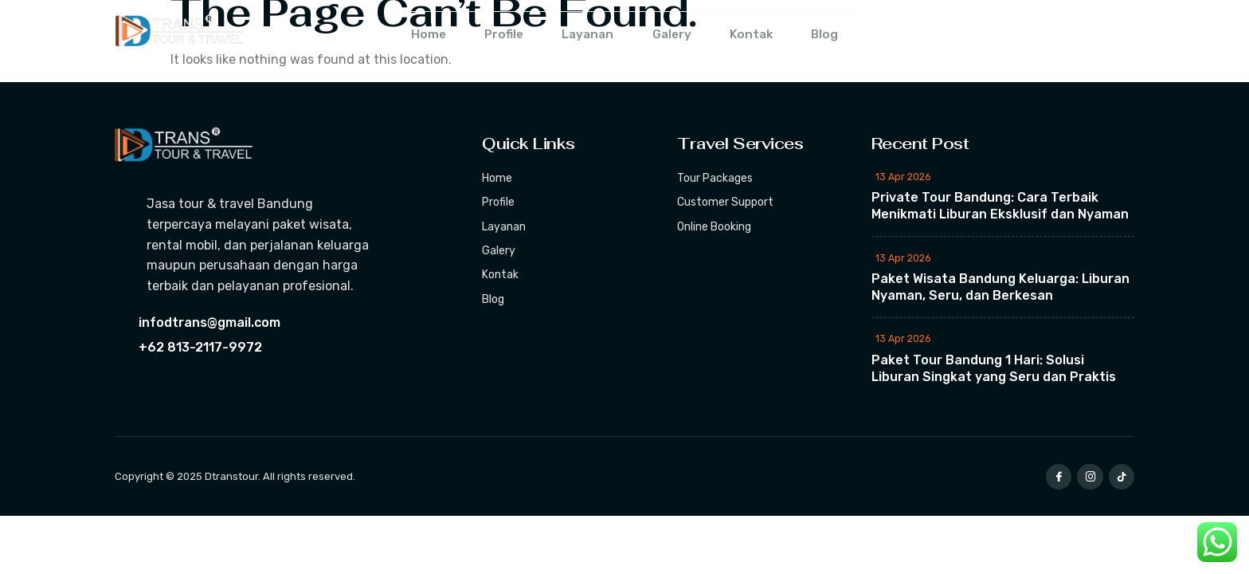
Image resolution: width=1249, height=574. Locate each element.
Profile (494, 35)
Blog (841, 35)
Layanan (585, 35)
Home (412, 35)
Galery (675, 35)
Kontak (761, 35)
